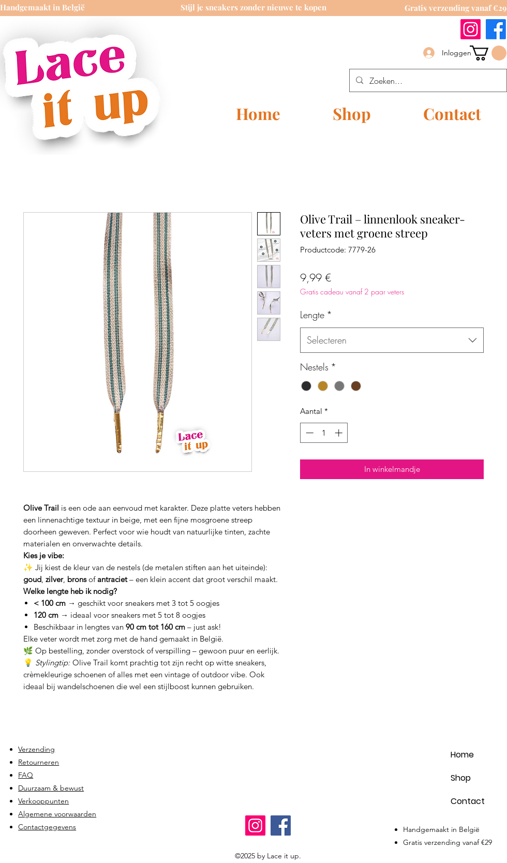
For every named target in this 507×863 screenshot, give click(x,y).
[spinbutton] (324, 432)
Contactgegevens (47, 826)
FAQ (25, 775)
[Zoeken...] (427, 80)
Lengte (316, 314)
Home (462, 755)
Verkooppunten (43, 801)
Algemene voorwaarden (57, 814)
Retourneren (38, 762)
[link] (488, 53)
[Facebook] (496, 29)
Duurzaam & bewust (51, 788)
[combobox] (392, 340)
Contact (468, 801)
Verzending (36, 749)
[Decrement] (309, 432)
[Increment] (340, 432)
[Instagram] (470, 29)
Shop (461, 778)
